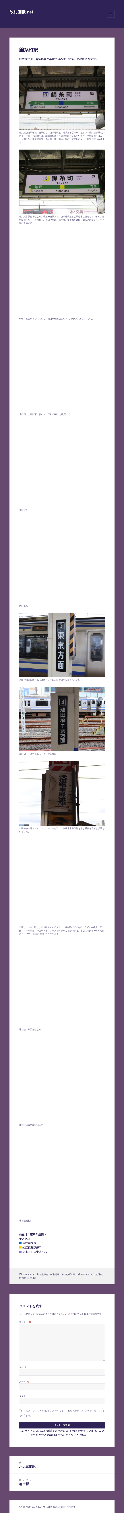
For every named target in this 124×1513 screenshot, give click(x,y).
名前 (23, 1367)
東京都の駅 (70, 1274)
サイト (22, 1396)
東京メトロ (86, 1274)
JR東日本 (31, 1277)
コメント (25, 1322)
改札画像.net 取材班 (49, 1274)
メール (24, 1381)
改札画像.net (21, 12)
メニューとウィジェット (110, 17)
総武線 (22, 1277)
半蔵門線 (97, 1274)
